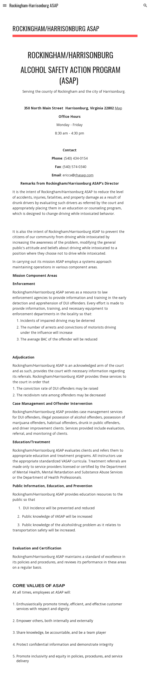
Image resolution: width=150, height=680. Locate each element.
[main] (75, 27)
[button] (4, 5)
